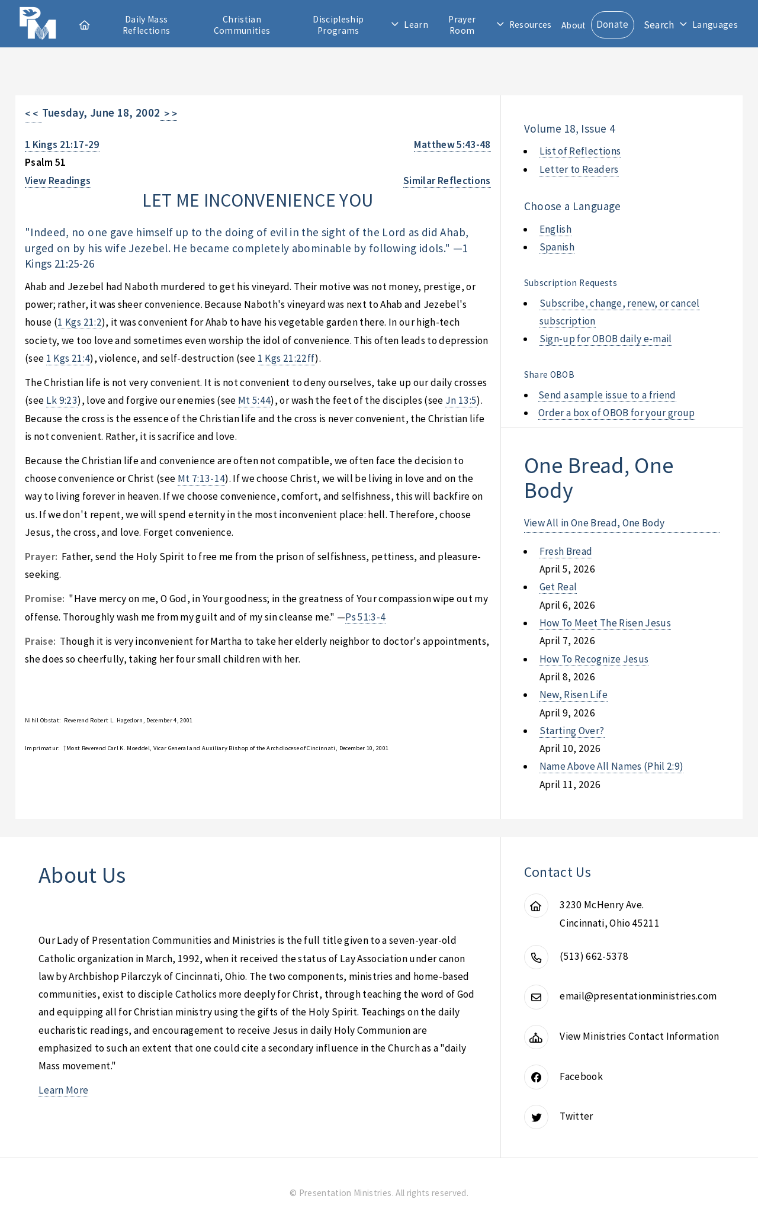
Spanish (556, 246)
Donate (612, 24)
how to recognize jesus (594, 659)
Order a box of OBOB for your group (616, 412)
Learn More (63, 1090)
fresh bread (566, 551)
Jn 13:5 (461, 400)
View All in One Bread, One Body (594, 522)
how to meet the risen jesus (605, 622)
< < (33, 113)
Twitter (576, 1116)
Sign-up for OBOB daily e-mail (605, 338)
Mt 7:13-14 (201, 478)
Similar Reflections (447, 180)
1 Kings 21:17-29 (62, 144)
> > (168, 113)
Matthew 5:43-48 (452, 144)
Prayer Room (462, 25)
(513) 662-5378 (594, 956)
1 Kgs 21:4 (68, 358)
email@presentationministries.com (638, 995)
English (555, 229)
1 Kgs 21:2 (79, 322)
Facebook (581, 1076)
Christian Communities (242, 25)
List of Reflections (580, 150)
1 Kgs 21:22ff (287, 358)
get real (558, 586)
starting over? (572, 730)
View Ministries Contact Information (639, 1036)
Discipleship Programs (338, 25)
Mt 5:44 (254, 400)
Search (659, 24)
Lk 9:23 (62, 400)
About (573, 25)
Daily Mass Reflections (147, 25)
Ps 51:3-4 (365, 616)
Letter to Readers (579, 169)
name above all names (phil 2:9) (611, 766)
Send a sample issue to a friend (607, 394)
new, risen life (573, 694)
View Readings (58, 180)
